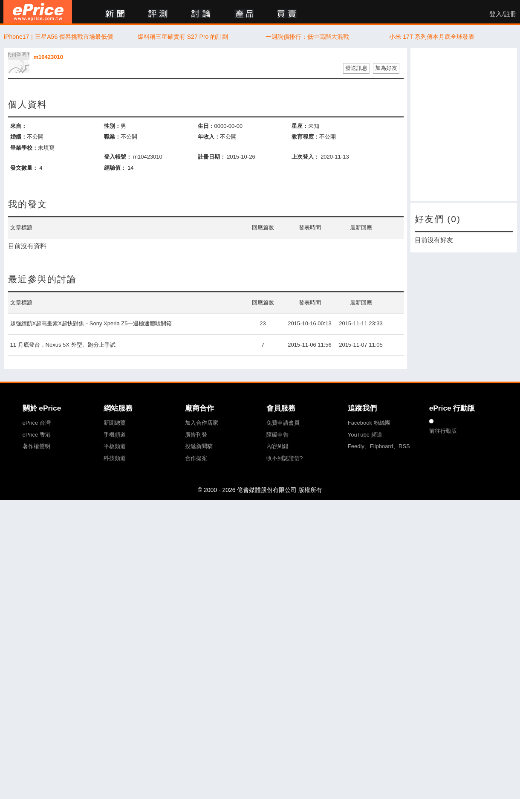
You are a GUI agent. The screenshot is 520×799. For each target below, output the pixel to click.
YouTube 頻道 (365, 434)
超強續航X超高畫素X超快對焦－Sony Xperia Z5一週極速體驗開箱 (91, 323)
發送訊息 (356, 68)
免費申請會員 (283, 423)
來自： (18, 126)
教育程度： (305, 136)
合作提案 (196, 458)
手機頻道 (115, 434)
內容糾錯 (277, 446)
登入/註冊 (503, 14)
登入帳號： (118, 156)
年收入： (209, 136)
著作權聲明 (36, 446)
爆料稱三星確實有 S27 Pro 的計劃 (183, 36)
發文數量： (24, 168)
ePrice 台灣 (37, 423)
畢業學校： (24, 148)
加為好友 (386, 68)
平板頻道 (115, 446)
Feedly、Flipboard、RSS (379, 446)
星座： (300, 126)
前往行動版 (443, 431)
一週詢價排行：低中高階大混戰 (307, 36)
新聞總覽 (115, 423)
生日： (206, 126)
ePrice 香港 (37, 434)
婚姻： (18, 136)
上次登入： (305, 156)
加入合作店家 (201, 423)
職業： (112, 136)
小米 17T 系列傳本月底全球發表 (431, 36)
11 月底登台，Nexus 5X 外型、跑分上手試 (63, 345)
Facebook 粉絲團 (369, 423)
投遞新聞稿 (199, 446)
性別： (112, 126)
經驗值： (115, 168)
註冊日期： (211, 156)
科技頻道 (115, 458)
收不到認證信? (284, 458)
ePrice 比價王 (37, 11)
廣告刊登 (196, 434)
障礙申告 (277, 434)
